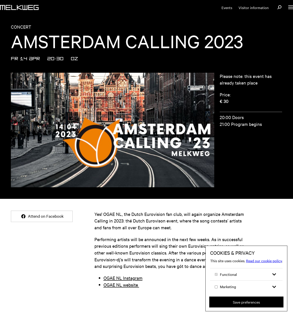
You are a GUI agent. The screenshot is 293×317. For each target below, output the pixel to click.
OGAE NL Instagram (123, 278)
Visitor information (254, 7)
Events (227, 7)
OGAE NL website (121, 284)
